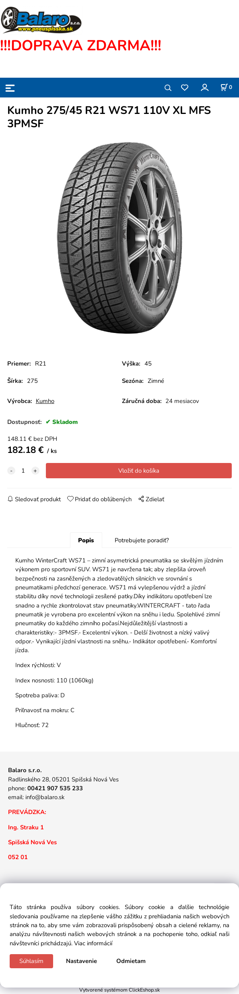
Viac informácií (93, 943)
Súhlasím (31, 961)
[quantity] (23, 470)
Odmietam (131, 961)
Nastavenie (81, 961)
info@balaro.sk (44, 797)
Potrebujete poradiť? (142, 540)
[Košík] (226, 87)
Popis (86, 540)
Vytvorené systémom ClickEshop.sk (119, 989)
